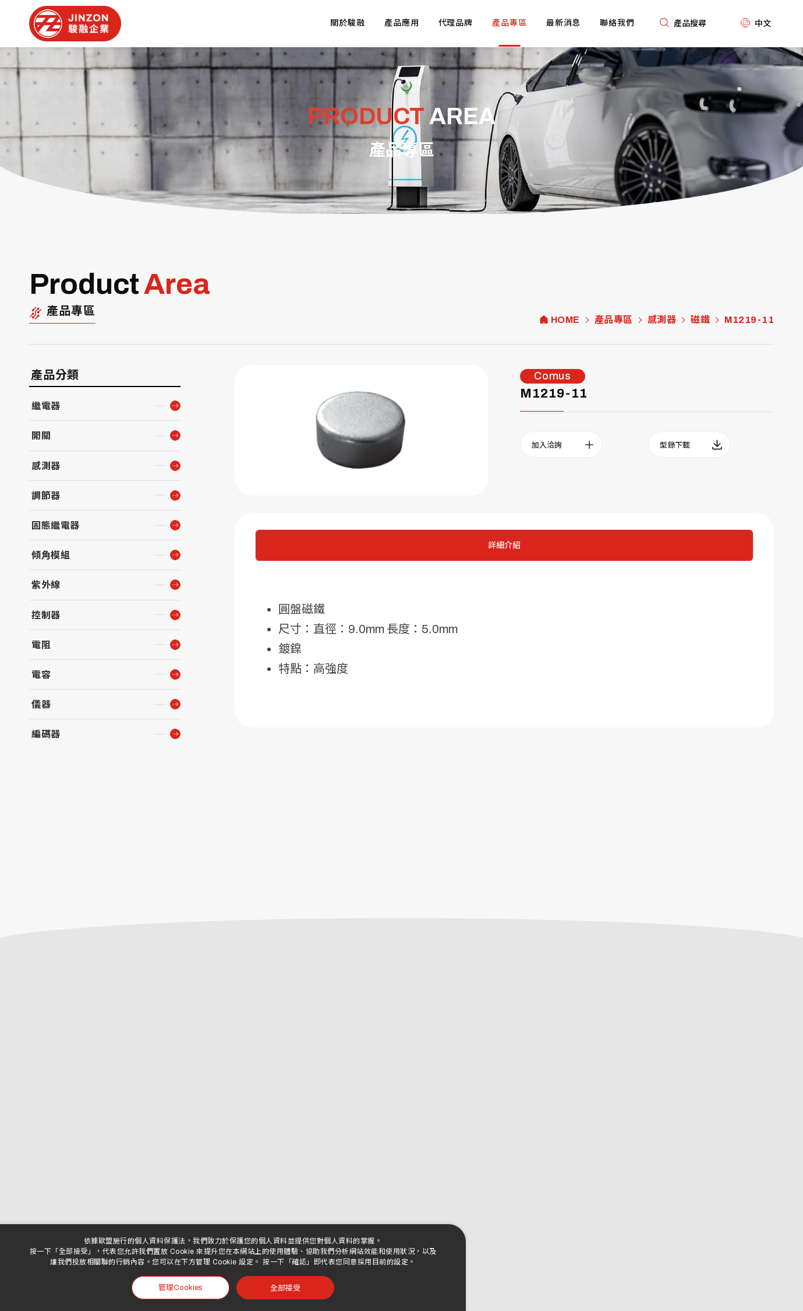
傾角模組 (50, 555)
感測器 (662, 320)
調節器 (46, 496)
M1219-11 (749, 320)
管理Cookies (180, 1288)
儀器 (41, 704)
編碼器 (46, 734)
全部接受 (285, 1287)
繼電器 (46, 406)
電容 (41, 675)
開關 (41, 436)
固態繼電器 (55, 525)
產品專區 (509, 23)
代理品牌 (455, 23)
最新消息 (563, 23)
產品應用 (401, 23)
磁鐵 (700, 320)
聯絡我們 (617, 23)
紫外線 (46, 585)
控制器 (46, 615)
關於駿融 (347, 23)
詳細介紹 (504, 545)
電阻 (41, 645)
